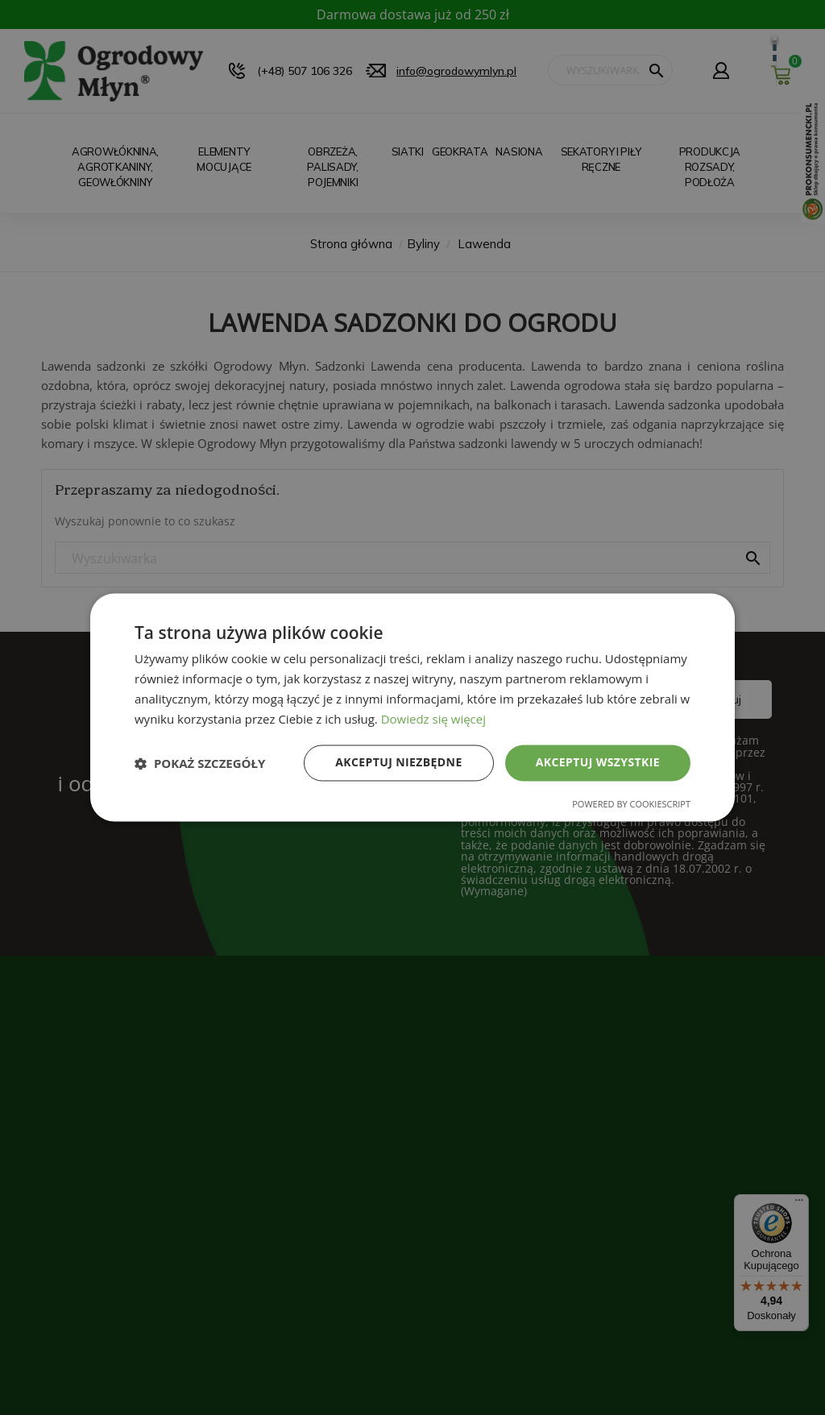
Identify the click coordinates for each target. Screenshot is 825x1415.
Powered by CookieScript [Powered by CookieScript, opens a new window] (631, 805)
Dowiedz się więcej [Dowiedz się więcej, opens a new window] (433, 719)
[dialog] (412, 707)
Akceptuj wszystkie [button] (598, 762)
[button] (200, 763)
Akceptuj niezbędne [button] (398, 762)
